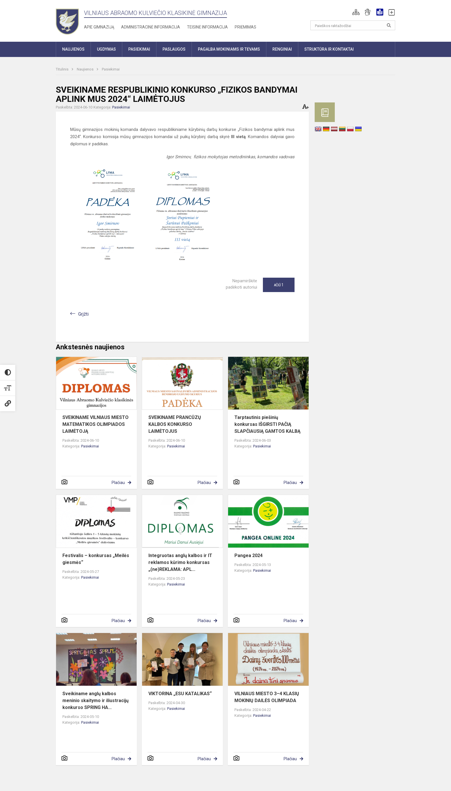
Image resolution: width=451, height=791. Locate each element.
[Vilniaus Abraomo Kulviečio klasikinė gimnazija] (67, 19)
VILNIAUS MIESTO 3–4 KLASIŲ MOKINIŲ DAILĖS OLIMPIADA (266, 697)
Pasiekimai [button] (139, 49)
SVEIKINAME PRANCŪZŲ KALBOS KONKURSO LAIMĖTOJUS (174, 424)
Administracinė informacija (150, 27)
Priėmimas (245, 27)
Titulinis (62, 69)
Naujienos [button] (73, 49)
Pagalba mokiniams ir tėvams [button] (229, 49)
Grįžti (83, 314)
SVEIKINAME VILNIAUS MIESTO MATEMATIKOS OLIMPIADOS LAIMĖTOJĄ (95, 424)
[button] (356, 12)
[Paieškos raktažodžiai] (352, 25)
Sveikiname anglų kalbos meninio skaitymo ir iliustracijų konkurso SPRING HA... (95, 700)
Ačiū (279, 285)
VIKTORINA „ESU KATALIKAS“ (180, 693)
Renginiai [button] (282, 49)
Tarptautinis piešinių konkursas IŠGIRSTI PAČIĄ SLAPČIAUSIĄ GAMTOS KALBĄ (267, 424)
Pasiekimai (111, 69)
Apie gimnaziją (99, 27)
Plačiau (118, 482)
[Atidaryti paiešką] (389, 25)
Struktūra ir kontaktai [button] (329, 49)
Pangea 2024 (248, 555)
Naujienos (85, 69)
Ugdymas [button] (106, 49)
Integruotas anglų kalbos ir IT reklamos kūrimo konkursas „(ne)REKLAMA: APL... (180, 562)
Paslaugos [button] (174, 49)
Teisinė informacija (207, 27)
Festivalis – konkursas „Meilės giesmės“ (95, 559)
